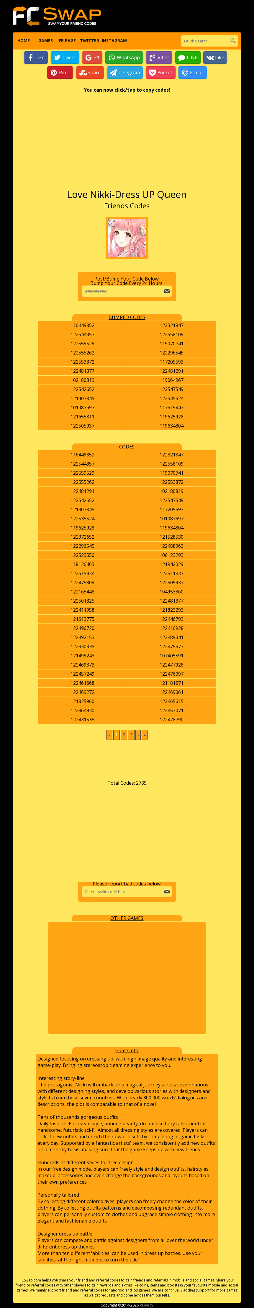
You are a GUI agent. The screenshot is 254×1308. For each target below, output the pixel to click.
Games (45, 41)
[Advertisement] (127, 144)
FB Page (67, 41)
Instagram (111, 41)
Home (23, 41)
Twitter (89, 41)
